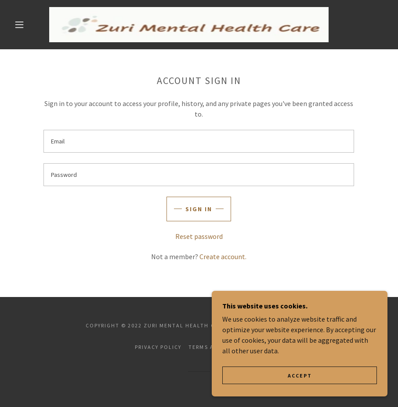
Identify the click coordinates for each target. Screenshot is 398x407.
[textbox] (198, 141)
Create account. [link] (222, 256)
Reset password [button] (199, 236)
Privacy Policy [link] (158, 347)
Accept (300, 375)
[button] (19, 24)
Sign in (198, 209)
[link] (189, 24)
